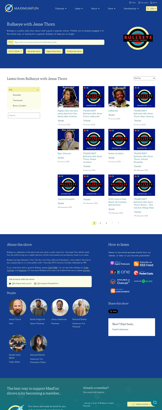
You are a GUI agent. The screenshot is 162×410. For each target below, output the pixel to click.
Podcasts (59, 8)
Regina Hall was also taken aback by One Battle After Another (36, 42)
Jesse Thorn (15, 319)
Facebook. (23, 270)
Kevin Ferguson (37, 319)
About (94, 8)
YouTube (10, 270)
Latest (77, 8)
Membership (130, 8)
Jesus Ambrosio (59, 319)
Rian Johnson (64, 153)
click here (86, 270)
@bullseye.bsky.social (20, 283)
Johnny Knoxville (66, 199)
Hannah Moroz (37, 355)
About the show (34, 51)
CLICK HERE (52, 268)
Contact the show (74, 51)
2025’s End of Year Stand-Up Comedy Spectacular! (117, 202)
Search (153, 3)
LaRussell (113, 111)
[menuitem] (61, 9)
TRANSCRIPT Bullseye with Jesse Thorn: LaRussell (92, 114)
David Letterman (120, 329)
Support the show (53, 51)
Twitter (86, 268)
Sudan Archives (116, 153)
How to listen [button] (14, 51)
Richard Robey (79, 319)
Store (110, 8)
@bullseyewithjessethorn (46, 283)
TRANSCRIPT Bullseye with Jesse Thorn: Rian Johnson (144, 114)
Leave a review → (141, 404)
